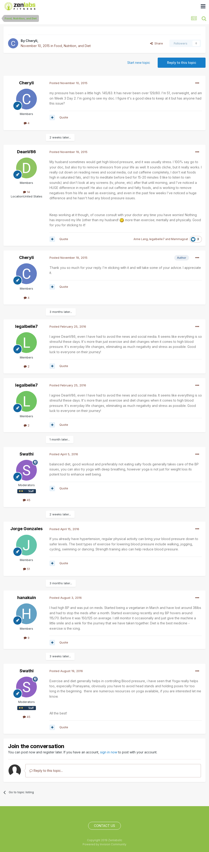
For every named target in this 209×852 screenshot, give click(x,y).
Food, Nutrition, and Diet (72, 46)
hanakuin (26, 597)
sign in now (108, 752)
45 (26, 500)
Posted (68, 83)
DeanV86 (26, 151)
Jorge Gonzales (26, 528)
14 (26, 192)
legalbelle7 (157, 239)
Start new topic (138, 63)
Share (156, 43)
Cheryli (31, 41)
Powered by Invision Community (104, 844)
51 (26, 569)
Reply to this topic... (46, 771)
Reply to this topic (181, 63)
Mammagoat (179, 239)
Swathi (27, 454)
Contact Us (104, 826)
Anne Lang (141, 239)
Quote (63, 117)
